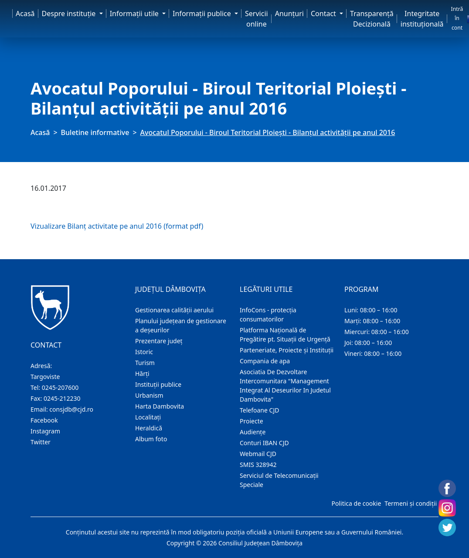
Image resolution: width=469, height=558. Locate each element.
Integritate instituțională (422, 19)
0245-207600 (60, 387)
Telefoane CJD (259, 410)
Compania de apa (265, 361)
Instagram (45, 431)
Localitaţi (148, 417)
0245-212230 (62, 398)
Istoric (144, 352)
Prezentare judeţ (159, 341)
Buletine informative (95, 132)
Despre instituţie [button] (70, 13)
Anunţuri (289, 13)
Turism (145, 362)
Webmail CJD (258, 454)
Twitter (41, 442)
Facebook (44, 420)
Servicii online (256, 19)
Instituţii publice (158, 384)
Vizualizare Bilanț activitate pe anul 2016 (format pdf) (117, 226)
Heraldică (148, 428)
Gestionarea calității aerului (174, 310)
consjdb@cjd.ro (71, 409)
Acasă (25, 13)
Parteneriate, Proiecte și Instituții (286, 350)
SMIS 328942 (258, 464)
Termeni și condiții (410, 503)
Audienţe (252, 432)
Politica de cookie (356, 503)
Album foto (151, 439)
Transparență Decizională (372, 19)
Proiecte (251, 421)
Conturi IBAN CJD (264, 443)
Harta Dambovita (159, 406)
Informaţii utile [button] (135, 13)
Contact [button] (324, 13)
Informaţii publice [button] (203, 13)
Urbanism (149, 395)
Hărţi (142, 373)
